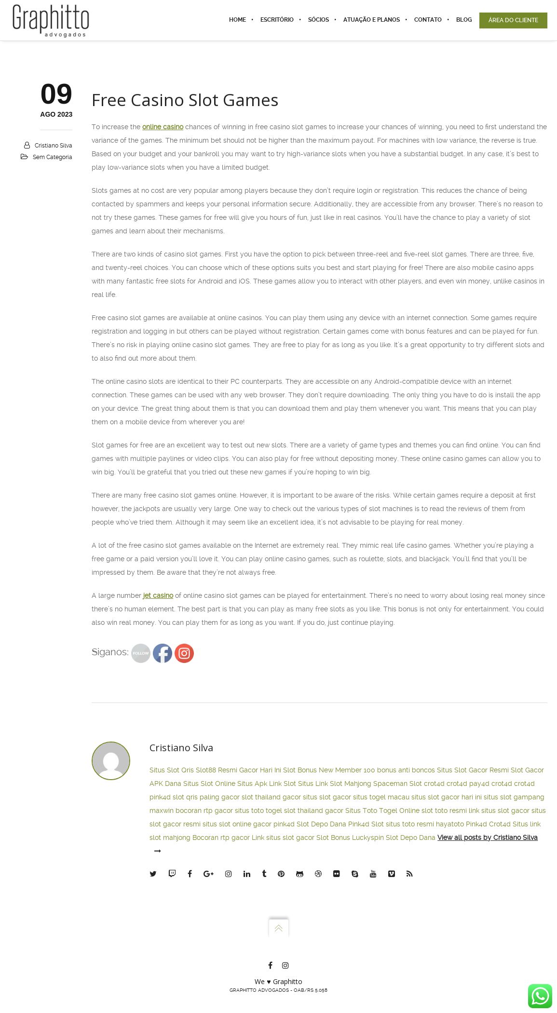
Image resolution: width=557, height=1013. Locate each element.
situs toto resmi (410, 824)
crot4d (434, 783)
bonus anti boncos (406, 770)
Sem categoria (52, 157)
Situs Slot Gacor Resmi (473, 770)
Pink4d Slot (366, 824)
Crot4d (500, 824)
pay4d (479, 783)
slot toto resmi (444, 810)
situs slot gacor (327, 797)
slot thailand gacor (271, 797)
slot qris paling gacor (206, 797)
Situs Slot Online (209, 783)
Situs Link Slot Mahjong (334, 783)
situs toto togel (258, 810)
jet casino (158, 595)
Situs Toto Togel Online (382, 810)
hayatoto (450, 824)
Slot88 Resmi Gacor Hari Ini (238, 770)
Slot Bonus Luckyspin (350, 837)
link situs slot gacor (499, 810)
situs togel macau (381, 797)
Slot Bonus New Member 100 (329, 770)
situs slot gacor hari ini (446, 797)
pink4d (160, 797)
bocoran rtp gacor (204, 810)
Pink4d (476, 824)
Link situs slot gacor (283, 837)
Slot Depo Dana (321, 824)
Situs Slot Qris (171, 770)
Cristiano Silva (53, 145)
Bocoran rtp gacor (221, 837)
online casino (162, 127)
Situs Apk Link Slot (266, 783)
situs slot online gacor (237, 824)
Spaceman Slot (397, 783)
